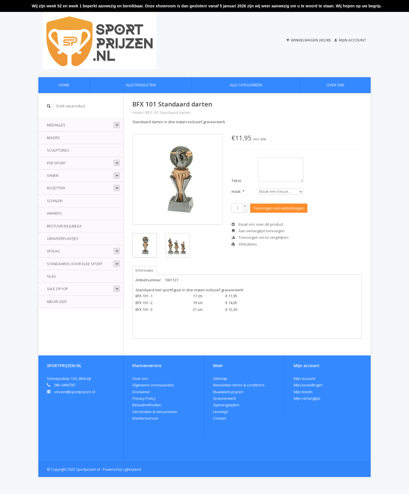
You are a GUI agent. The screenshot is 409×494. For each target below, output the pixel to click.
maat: (237, 191)
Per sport (56, 163)
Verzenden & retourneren (154, 411)
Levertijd (220, 411)
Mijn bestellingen (308, 385)
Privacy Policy (144, 398)
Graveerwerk (224, 398)
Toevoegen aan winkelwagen (278, 208)
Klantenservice (145, 418)
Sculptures (58, 150)
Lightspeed (132, 469)
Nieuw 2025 (57, 301)
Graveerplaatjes (62, 238)
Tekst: (236, 180)
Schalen (54, 200)
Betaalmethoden (146, 404)
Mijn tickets (303, 391)
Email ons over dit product (257, 224)
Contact (219, 418)
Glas (51, 276)
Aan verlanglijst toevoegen (258, 230)
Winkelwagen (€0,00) (308, 40)
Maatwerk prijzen (228, 391)
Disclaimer (141, 391)
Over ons (336, 84)
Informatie (144, 270)
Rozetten (56, 188)
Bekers (53, 137)
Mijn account (350, 40)
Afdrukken (244, 244)
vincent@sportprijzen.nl (74, 391)
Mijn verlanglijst (307, 398)
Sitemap (220, 378)
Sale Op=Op (57, 288)
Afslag (53, 251)
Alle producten (141, 84)
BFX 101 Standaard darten (168, 112)
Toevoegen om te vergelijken (260, 237)
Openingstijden (226, 404)
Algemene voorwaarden (153, 385)
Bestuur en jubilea (64, 226)
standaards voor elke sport (75, 263)
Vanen (53, 175)
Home (64, 84)
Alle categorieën (246, 84)
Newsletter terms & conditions (239, 385)
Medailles (56, 124)
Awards (54, 213)
